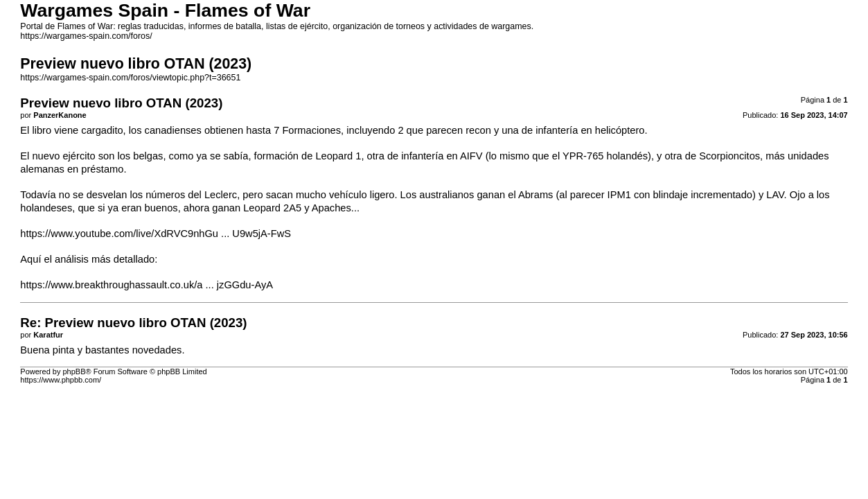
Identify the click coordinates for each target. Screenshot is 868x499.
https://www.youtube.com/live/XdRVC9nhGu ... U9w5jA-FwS (155, 233)
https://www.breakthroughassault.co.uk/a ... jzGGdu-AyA (146, 284)
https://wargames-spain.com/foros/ (86, 36)
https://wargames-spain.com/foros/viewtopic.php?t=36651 (130, 77)
